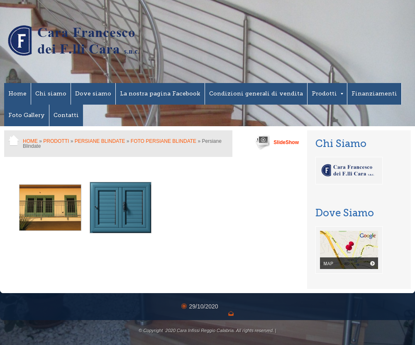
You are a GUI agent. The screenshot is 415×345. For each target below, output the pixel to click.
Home (17, 93)
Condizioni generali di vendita (256, 93)
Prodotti (327, 93)
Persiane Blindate (100, 141)
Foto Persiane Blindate (163, 141)
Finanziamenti (374, 93)
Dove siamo (93, 93)
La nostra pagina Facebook (160, 93)
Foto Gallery (26, 115)
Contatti (66, 115)
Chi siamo (50, 93)
